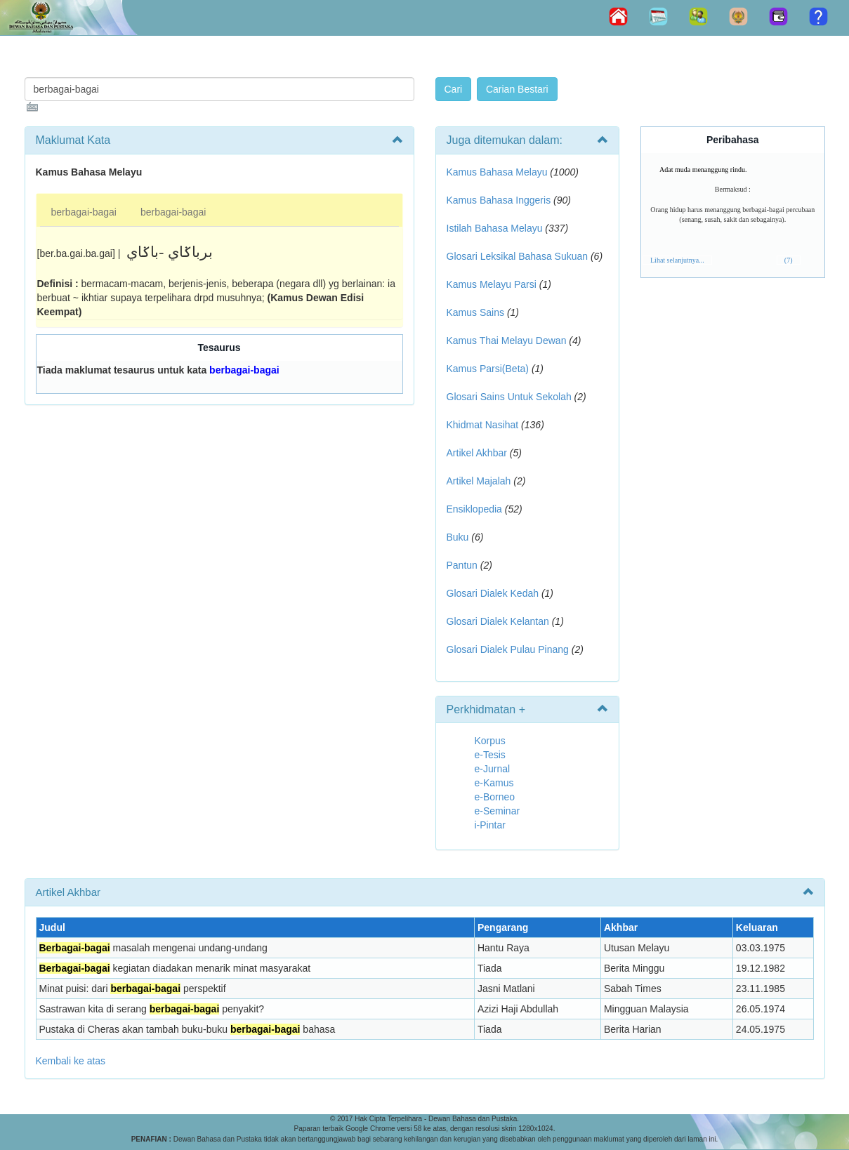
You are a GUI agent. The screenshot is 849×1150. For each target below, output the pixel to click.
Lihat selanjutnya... (677, 260)
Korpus (490, 740)
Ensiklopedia (474, 509)
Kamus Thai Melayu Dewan (507, 340)
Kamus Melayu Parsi (492, 284)
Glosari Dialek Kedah (493, 593)
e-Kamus (494, 782)
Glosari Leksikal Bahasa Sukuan (517, 256)
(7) (788, 260)
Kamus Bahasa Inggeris (499, 200)
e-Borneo (495, 796)
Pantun (462, 565)
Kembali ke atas (71, 1060)
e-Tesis (490, 754)
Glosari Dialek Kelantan (498, 621)
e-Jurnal (493, 768)
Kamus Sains (475, 312)
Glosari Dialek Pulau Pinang (508, 649)
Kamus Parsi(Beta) (488, 368)
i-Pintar (490, 825)
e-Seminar (497, 811)
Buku (458, 537)
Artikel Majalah (479, 481)
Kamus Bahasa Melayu (499, 172)
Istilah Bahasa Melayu (495, 228)
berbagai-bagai (84, 212)
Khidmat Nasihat (483, 424)
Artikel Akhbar (477, 452)
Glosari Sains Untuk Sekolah (509, 396)
